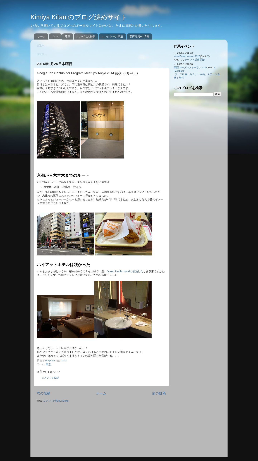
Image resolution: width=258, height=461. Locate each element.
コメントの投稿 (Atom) (56, 400)
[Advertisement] (59, 430)
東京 (48, 364)
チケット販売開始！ (196, 59)
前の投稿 (159, 393)
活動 (67, 36)
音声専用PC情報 (139, 36)
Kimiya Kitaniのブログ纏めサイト (78, 17)
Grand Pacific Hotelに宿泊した (125, 271)
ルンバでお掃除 (86, 36)
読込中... (41, 45)
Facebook (179, 71)
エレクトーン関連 (112, 36)
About (55, 36)
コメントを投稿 (50, 378)
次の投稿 (43, 393)
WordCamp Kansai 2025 (187, 56)
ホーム (41, 36)
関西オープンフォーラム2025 (190, 67)
